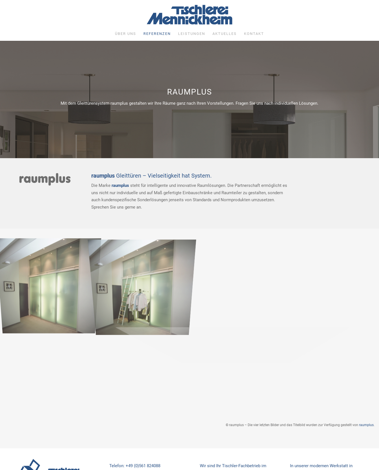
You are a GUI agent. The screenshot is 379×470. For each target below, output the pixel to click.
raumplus (366, 425)
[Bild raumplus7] (51, 279)
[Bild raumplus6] (144, 279)
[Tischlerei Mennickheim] (189, 16)
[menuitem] (125, 34)
